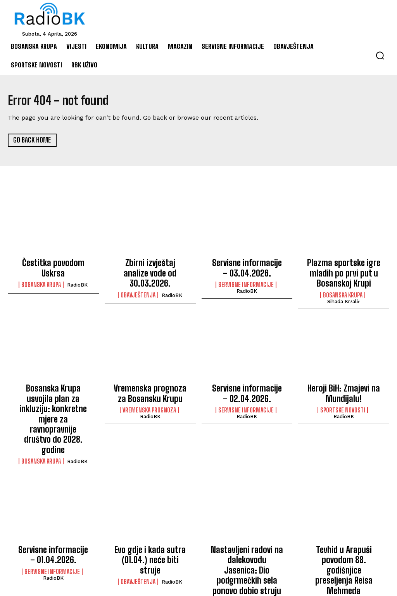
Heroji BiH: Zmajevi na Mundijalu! (344, 386)
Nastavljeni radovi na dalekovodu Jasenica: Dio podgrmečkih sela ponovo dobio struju (247, 527)
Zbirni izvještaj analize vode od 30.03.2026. (150, 266)
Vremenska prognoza (149, 401)
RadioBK (77, 274)
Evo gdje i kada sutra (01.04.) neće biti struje (150, 518)
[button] (380, 55)
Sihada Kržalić (343, 296)
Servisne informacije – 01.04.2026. (53, 518)
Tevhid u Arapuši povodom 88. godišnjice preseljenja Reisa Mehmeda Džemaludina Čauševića (343, 527)
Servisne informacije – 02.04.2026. (247, 386)
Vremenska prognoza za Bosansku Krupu (150, 386)
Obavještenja (138, 282)
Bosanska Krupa (41, 273)
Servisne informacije (246, 282)
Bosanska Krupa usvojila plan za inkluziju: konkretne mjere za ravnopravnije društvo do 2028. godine (53, 399)
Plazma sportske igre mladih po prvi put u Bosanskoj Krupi (344, 270)
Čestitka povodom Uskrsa (53, 262)
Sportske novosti (342, 401)
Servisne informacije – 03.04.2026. (247, 266)
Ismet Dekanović (247, 556)
